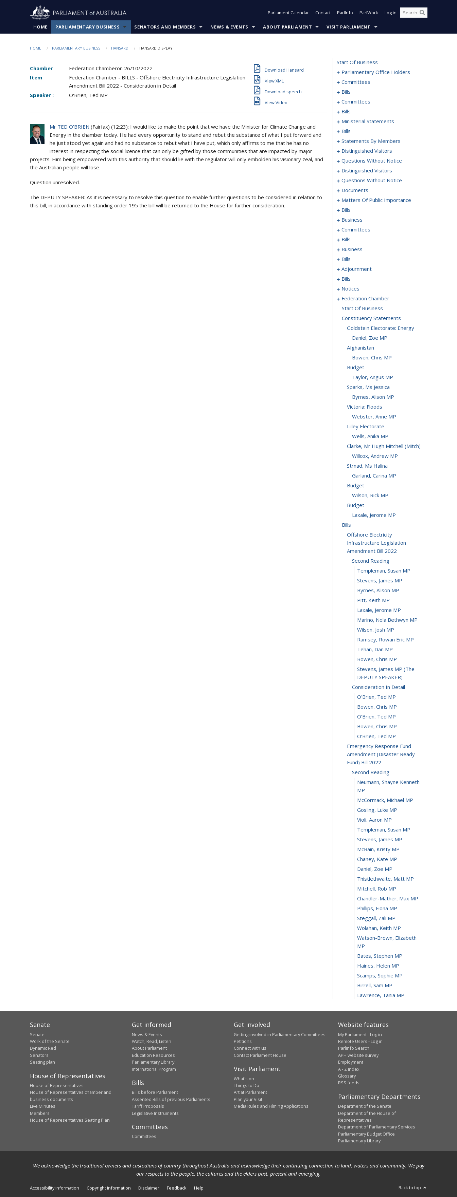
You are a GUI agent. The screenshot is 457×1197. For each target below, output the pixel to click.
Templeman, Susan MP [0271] (383, 570)
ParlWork (368, 13)
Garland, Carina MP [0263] (374, 475)
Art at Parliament (250, 1092)
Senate (37, 1034)
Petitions (243, 1041)
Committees (144, 1137)
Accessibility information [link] (54, 1188)
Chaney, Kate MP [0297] (377, 859)
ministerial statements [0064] (367, 121)
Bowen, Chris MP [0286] (377, 726)
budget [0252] (355, 367)
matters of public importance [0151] (376, 200)
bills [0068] (346, 131)
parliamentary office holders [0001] (375, 72)
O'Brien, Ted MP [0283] (376, 697)
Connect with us (250, 1048)
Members (40, 1113)
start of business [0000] (357, 62)
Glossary (347, 1076)
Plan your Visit (248, 1099)
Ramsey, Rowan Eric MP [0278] (385, 639)
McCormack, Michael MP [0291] (385, 800)
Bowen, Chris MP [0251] (372, 357)
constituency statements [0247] (371, 318)
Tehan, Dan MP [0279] (375, 649)
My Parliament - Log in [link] (360, 1034)
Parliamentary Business (87, 27)
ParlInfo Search (353, 1048)
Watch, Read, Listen (151, 1041)
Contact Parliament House (260, 1055)
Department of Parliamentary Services (376, 1127)
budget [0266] (355, 505)
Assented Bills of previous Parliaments (171, 1099)
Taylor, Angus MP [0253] (372, 377)
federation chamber (365, 298)
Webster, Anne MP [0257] (374, 416)
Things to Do (246, 1085)
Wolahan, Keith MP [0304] (379, 928)
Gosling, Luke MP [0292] (377, 810)
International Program (154, 1069)
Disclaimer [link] (148, 1188)
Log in (391, 13)
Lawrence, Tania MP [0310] (380, 995)
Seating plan (42, 1062)
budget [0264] (355, 485)
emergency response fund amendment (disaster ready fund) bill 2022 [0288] (381, 754)
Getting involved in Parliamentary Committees (280, 1034)
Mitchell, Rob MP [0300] (376, 888)
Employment (350, 1062)
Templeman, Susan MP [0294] (383, 829)
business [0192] (352, 249)
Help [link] (199, 1188)
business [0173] (352, 220)
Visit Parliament (348, 27)
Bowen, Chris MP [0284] (377, 707)
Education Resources (153, 1055)
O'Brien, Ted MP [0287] (376, 736)
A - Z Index (348, 1069)
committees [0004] (355, 82)
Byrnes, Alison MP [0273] (378, 590)
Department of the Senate (364, 1106)
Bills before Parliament (155, 1092)
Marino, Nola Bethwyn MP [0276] (387, 620)
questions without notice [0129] (371, 180)
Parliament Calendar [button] (288, 13)
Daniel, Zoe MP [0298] (374, 869)
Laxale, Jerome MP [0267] (374, 515)
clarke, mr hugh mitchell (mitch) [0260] (384, 446)
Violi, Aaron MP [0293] (374, 820)
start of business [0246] (362, 308)
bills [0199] (346, 259)
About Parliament (287, 27)
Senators (39, 1055)
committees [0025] (355, 101)
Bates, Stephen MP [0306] (379, 956)
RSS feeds (348, 1083)
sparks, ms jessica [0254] (368, 387)
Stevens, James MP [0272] (379, 580)
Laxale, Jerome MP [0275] (379, 610)
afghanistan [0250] (360, 347)
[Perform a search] (422, 13)
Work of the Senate (50, 1041)
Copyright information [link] (109, 1188)
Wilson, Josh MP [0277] (375, 629)
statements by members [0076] (371, 141)
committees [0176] (355, 229)
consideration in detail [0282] (378, 687)
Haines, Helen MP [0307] (378, 965)
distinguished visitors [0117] (366, 151)
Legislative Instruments (155, 1113)
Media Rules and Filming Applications (271, 1106)
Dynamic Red (43, 1048)
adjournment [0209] (356, 269)
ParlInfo (345, 13)
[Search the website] (413, 13)
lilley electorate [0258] (365, 426)
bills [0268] (346, 525)
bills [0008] (346, 92)
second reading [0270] (370, 561)
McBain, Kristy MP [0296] (378, 849)
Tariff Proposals (148, 1106)
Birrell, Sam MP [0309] (374, 985)
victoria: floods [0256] (364, 407)
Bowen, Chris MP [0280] (377, 659)
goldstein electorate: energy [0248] (380, 328)
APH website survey (358, 1055)
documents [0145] (354, 190)
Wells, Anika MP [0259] (370, 436)
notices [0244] (350, 288)
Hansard (119, 48)
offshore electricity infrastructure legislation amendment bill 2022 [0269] (376, 543)
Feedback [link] (177, 1188)
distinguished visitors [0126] (366, 170)
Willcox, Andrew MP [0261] (375, 456)
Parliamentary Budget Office (366, 1134)
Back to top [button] (413, 1187)
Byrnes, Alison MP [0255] (373, 397)
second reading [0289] (370, 772)
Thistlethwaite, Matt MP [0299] (385, 879)
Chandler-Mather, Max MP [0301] (387, 898)
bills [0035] (346, 111)
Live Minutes (42, 1106)
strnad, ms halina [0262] (367, 466)
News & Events (229, 27)
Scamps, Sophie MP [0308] (380, 975)
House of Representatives (57, 1085)
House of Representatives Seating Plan (70, 1120)
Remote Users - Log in (360, 1041)
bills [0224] (346, 279)
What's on (244, 1079)
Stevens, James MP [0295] (379, 839)
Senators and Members (165, 27)
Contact (323, 13)
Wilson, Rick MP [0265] (370, 495)
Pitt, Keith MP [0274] (373, 600)
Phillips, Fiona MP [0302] (377, 908)
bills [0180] (346, 239)
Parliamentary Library (153, 1062)
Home (40, 27)
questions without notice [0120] (371, 160)
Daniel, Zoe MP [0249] (369, 338)
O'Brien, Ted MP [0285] (376, 716)
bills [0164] (346, 210)
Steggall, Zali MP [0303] (376, 918)
